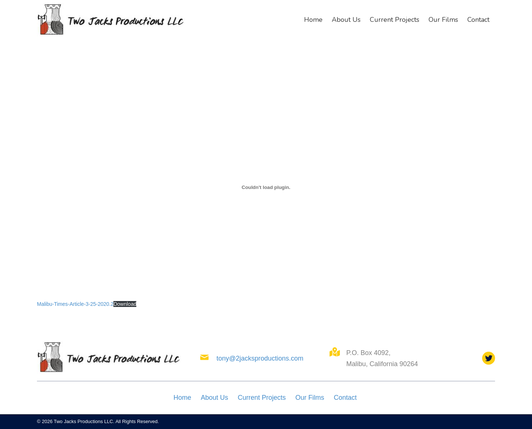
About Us (214, 397)
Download (124, 304)
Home (182, 397)
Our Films (310, 397)
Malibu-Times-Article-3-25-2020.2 (75, 304)
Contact (345, 397)
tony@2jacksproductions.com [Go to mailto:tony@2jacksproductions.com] (259, 358)
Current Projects (262, 397)
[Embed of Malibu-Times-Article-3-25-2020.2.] (266, 187)
